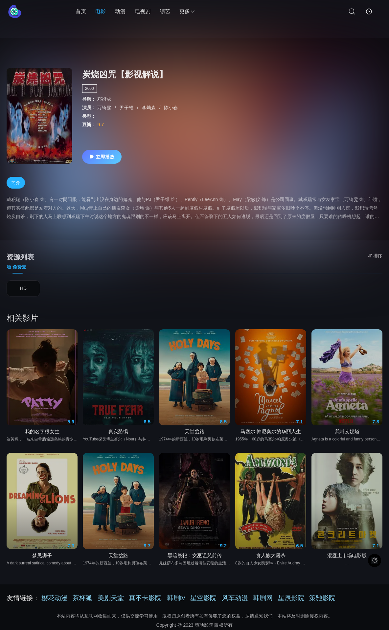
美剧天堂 (111, 598)
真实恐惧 (118, 434)
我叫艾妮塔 (347, 434)
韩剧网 (263, 598)
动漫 (120, 11)
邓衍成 (104, 99)
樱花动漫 (54, 598)
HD (23, 289)
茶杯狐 (82, 598)
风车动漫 (235, 598)
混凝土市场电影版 (347, 558)
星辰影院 (291, 598)
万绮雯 (104, 107)
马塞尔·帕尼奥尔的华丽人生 (270, 434)
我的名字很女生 (42, 434)
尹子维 (127, 107)
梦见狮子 (42, 558)
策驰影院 (322, 598)
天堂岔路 (194, 434)
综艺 (165, 11)
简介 (15, 183)
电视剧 (142, 11)
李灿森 (149, 107)
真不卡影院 (145, 598)
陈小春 (171, 107)
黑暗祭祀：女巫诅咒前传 (195, 558)
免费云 (16, 267)
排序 (375, 255)
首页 (81, 11)
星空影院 (203, 598)
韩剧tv (176, 598)
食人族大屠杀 (271, 558)
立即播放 (101, 156)
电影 (100, 11)
